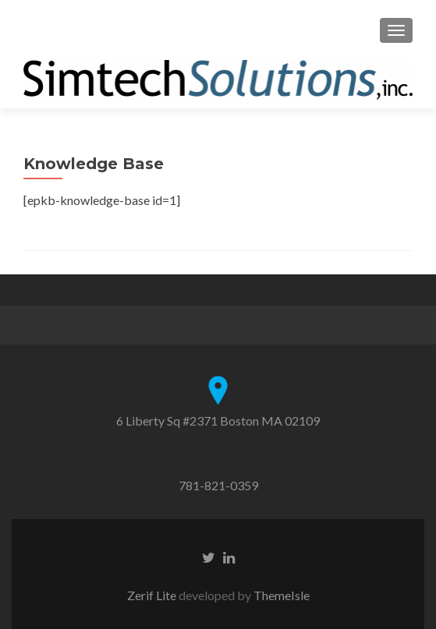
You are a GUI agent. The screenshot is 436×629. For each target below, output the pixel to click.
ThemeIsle (281, 595)
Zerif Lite (153, 595)
